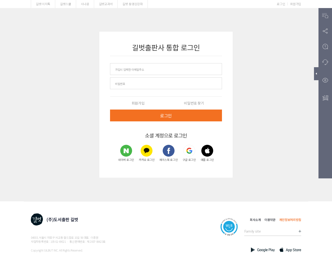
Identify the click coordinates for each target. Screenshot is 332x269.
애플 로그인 (207, 153)
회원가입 (295, 3)
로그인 (281, 3)
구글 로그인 (189, 153)
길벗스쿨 (65, 4)
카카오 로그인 (147, 153)
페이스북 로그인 (168, 153)
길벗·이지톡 (43, 4)
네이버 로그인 (126, 153)
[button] (325, 15)
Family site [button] (252, 231)
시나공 (85, 4)
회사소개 (255, 219)
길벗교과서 (106, 4)
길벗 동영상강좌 (132, 4)
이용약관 (270, 219)
